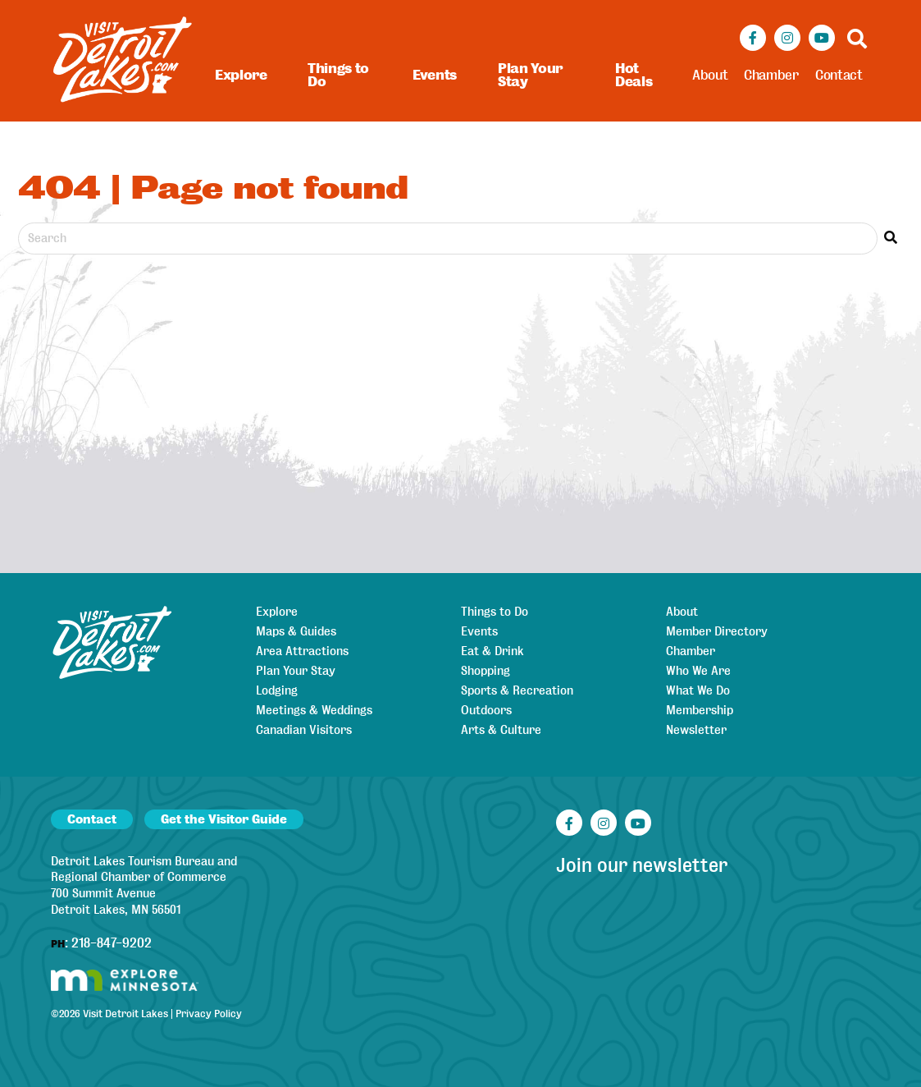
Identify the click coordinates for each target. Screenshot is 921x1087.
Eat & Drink (492, 651)
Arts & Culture (501, 730)
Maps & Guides (296, 631)
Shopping (485, 671)
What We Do (698, 690)
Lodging (277, 690)
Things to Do (338, 75)
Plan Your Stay (530, 75)
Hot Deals (633, 75)
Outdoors (486, 710)
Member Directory (717, 631)
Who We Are (698, 671)
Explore (241, 75)
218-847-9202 (111, 943)
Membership (699, 710)
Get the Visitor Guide (224, 819)
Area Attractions (302, 651)
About (709, 75)
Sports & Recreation (517, 690)
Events (435, 75)
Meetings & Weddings (314, 710)
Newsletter (696, 730)
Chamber (771, 75)
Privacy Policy (209, 1013)
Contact (839, 75)
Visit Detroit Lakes (125, 1013)
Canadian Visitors (304, 730)
